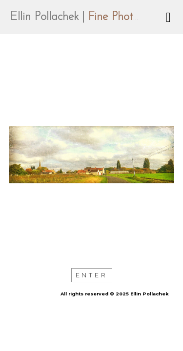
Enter (92, 275)
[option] (91, 154)
